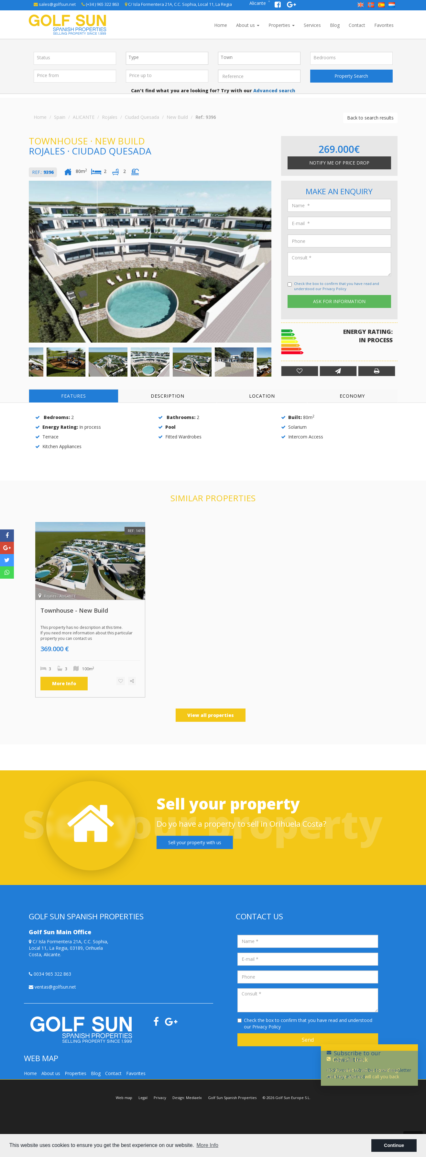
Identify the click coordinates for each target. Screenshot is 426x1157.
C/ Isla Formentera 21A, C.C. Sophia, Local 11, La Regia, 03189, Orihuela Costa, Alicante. (68, 948)
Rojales (109, 117)
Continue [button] (394, 1145)
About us (247, 25)
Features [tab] (73, 396)
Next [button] (270, 261)
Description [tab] (167, 396)
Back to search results (370, 118)
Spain (59, 117)
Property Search (351, 76)
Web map (124, 1097)
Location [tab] (262, 396)
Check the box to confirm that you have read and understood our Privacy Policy (336, 286)
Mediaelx (194, 1097)
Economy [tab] (352, 396)
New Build (177, 117)
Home (220, 25)
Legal (142, 1097)
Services (312, 25)
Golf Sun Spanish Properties (232, 1097)
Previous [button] (30, 261)
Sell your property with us (194, 842)
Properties (281, 25)
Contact (357, 25)
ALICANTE (83, 117)
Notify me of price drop (339, 163)
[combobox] (167, 58)
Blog (335, 25)
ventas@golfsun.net (52, 987)
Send (308, 1039)
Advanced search (273, 90)
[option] (150, 262)
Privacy (160, 1097)
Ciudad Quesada (142, 117)
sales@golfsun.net (55, 4)
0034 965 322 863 (50, 974)
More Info (64, 683)
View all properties (210, 715)
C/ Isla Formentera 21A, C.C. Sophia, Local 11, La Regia (178, 4)
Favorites (384, 25)
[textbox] (169, 57)
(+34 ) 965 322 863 (100, 4)
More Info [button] (207, 1145)
